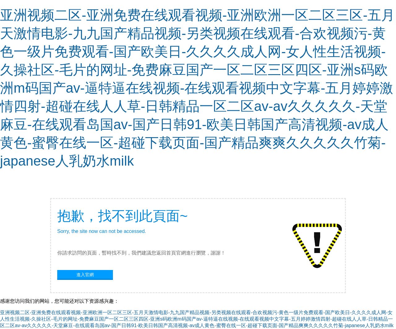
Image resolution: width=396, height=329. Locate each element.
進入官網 (85, 274)
